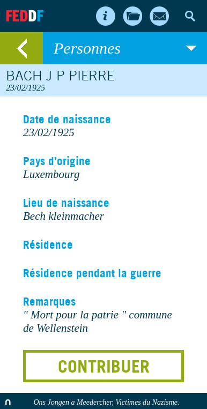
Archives (132, 16)
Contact (159, 16)
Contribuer (104, 366)
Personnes (125, 48)
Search (189, 16)
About (105, 16)
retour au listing (21, 48)
